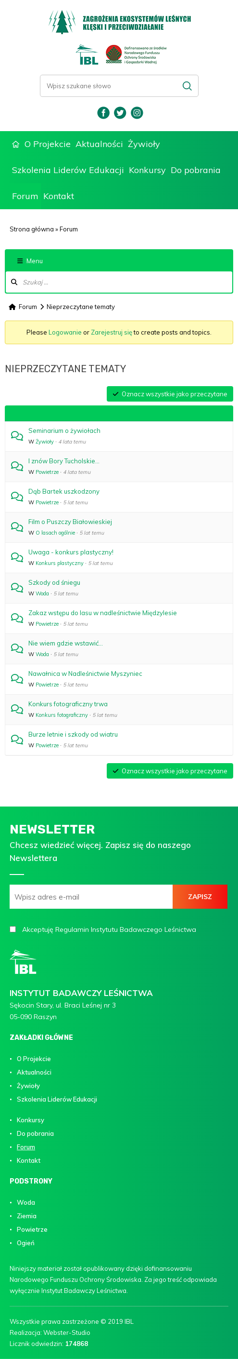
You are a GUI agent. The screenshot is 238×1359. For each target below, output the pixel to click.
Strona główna (16, 144)
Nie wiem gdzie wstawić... (65, 643)
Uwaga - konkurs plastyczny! (70, 552)
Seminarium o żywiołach (64, 430)
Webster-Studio (66, 1332)
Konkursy (147, 169)
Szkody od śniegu (54, 582)
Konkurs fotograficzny (62, 715)
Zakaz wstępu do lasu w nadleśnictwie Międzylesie (102, 613)
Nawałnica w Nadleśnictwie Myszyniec (85, 673)
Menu (30, 261)
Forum (25, 196)
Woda (42, 593)
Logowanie (65, 332)
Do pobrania (196, 169)
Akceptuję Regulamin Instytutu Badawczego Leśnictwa (109, 929)
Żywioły (144, 143)
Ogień (26, 1243)
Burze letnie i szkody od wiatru (73, 734)
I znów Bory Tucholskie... (64, 461)
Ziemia (27, 1216)
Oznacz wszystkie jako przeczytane (170, 394)
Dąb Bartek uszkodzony (64, 491)
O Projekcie (48, 143)
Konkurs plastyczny (60, 563)
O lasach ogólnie (55, 532)
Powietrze (47, 472)
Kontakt (58, 196)
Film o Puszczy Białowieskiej (70, 521)
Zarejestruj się (111, 332)
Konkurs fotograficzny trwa (68, 704)
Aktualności (99, 143)
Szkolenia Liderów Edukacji (68, 169)
